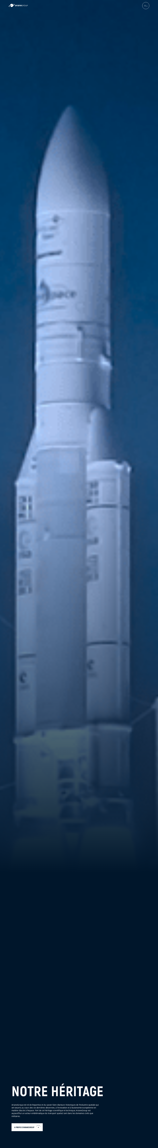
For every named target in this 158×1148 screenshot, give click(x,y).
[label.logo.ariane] (18, 6)
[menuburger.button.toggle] (145, 5)
